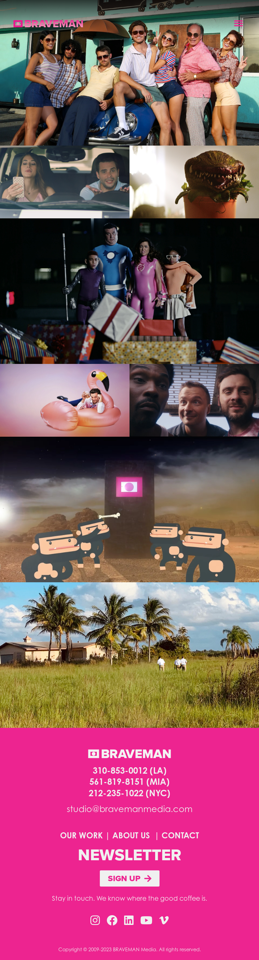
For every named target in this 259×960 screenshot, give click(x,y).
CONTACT (180, 835)
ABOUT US (131, 835)
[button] (238, 23)
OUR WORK (81, 835)
